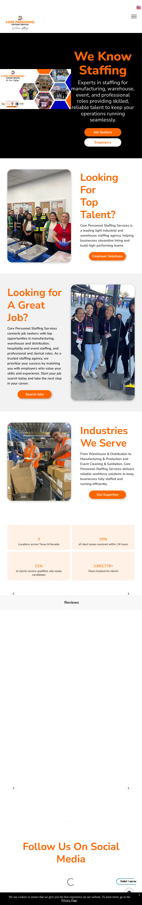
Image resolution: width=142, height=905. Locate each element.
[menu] (134, 16)
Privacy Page (69, 900)
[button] (66, 593)
